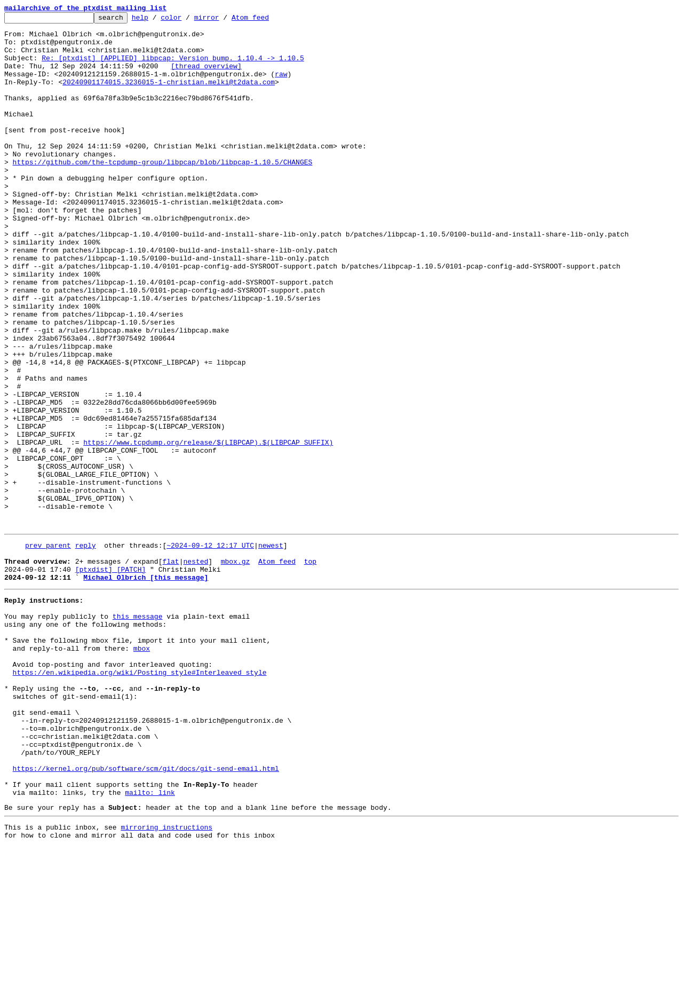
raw (281, 86)
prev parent (48, 649)
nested (195, 668)
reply (85, 649)
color (187, 20)
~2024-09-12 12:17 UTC (210, 649)
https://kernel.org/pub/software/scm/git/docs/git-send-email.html (146, 914)
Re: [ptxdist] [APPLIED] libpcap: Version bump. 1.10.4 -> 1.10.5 (173, 67)
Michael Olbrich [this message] (145, 687)
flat (170, 668)
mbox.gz (235, 668)
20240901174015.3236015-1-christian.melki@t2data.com (168, 96)
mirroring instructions (166, 980)
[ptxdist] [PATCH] (110, 678)
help (156, 20)
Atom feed (266, 20)
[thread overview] (206, 77)
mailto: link (150, 943)
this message (138, 731)
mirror (223, 20)
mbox (141, 770)
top (310, 668)
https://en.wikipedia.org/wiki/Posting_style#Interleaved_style (140, 798)
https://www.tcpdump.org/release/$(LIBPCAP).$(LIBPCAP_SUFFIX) (208, 528)
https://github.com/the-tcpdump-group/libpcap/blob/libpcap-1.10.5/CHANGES (163, 192)
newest (270, 649)
